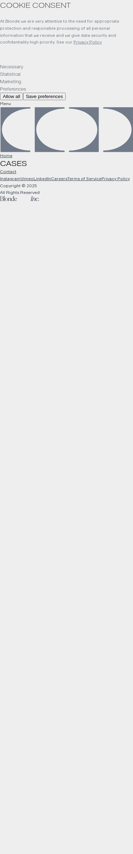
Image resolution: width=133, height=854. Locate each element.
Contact (8, 171)
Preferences (13, 89)
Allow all (11, 96)
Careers (59, 178)
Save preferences (44, 96)
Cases (13, 163)
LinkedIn (42, 178)
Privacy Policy (87, 42)
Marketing (10, 81)
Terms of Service (84, 178)
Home (6, 155)
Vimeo (27, 178)
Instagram (10, 178)
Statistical (10, 74)
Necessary (11, 66)
